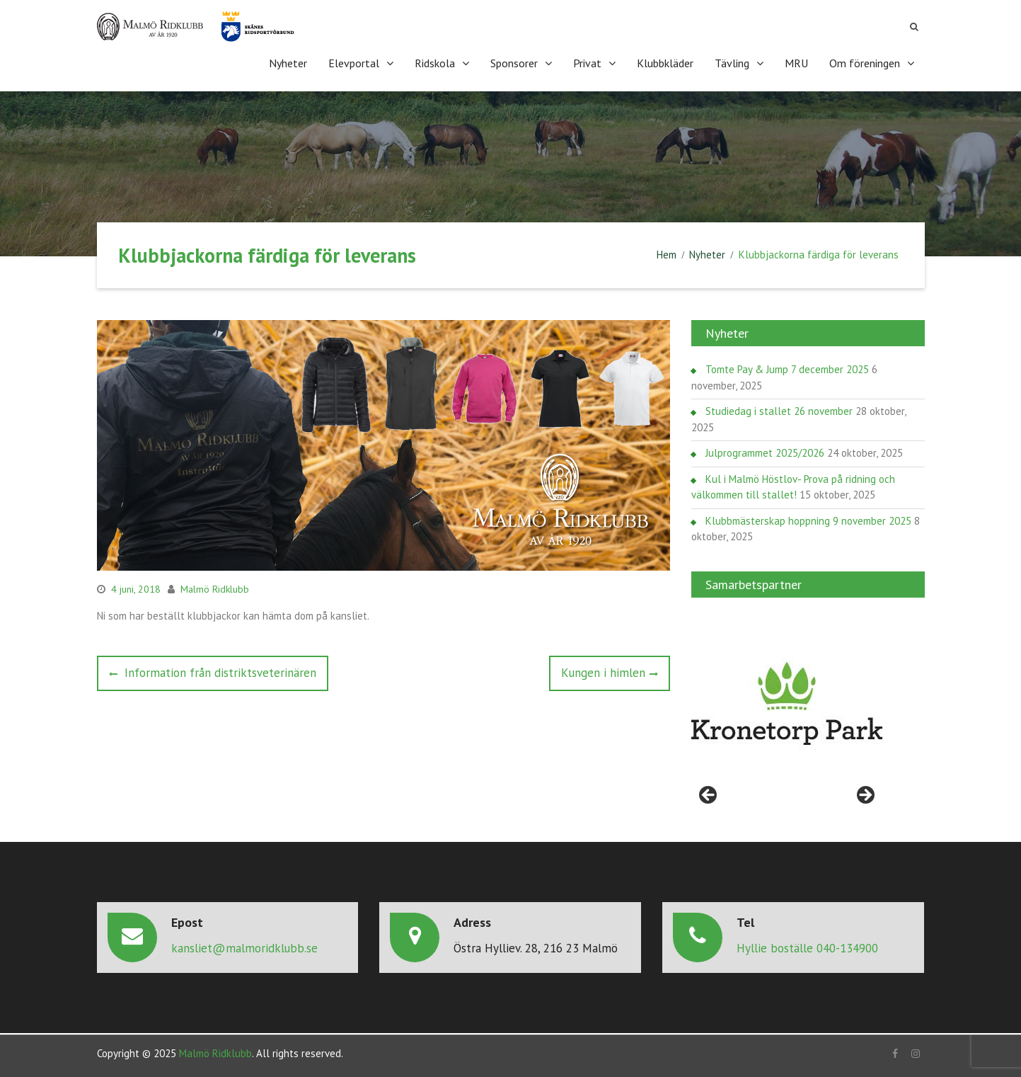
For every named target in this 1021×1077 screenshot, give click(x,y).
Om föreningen (864, 63)
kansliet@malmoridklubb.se (244, 948)
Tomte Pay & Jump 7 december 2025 (787, 369)
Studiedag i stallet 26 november (779, 411)
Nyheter (288, 63)
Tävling (732, 63)
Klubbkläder (665, 63)
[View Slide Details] (786, 703)
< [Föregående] (709, 796)
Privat (587, 63)
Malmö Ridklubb (214, 589)
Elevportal (353, 63)
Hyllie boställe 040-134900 (807, 948)
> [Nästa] (864, 796)
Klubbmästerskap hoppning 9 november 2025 (808, 521)
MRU (796, 63)
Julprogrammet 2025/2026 (764, 453)
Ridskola (435, 63)
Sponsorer (514, 63)
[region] (786, 703)
